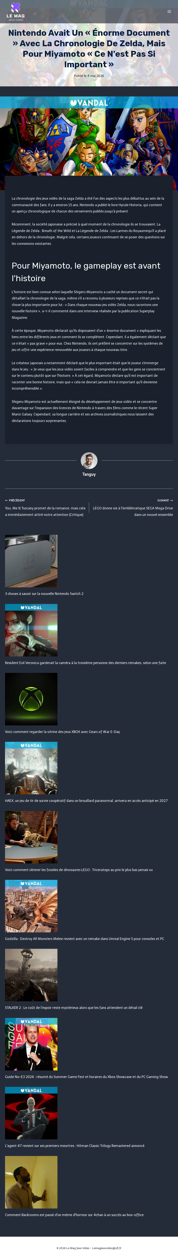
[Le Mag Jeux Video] (15, 11)
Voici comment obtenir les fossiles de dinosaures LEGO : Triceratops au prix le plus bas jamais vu (79, 870)
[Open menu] (169, 11)
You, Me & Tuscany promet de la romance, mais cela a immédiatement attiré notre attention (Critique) (45, 507)
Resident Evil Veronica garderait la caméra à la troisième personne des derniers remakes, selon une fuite (85, 663)
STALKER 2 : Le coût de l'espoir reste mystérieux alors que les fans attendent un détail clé (74, 1008)
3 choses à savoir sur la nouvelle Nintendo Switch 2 (44, 594)
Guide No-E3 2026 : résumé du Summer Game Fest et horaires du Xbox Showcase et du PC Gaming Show (86, 1077)
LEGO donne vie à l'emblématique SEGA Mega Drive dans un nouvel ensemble (132, 507)
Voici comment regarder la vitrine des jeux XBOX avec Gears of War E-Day (62, 732)
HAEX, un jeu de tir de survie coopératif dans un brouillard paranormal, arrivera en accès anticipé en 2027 (86, 801)
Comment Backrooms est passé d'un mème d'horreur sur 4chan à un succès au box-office (74, 1215)
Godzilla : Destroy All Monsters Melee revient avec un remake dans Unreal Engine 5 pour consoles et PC (84, 939)
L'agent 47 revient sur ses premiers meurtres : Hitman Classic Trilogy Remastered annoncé (74, 1146)
